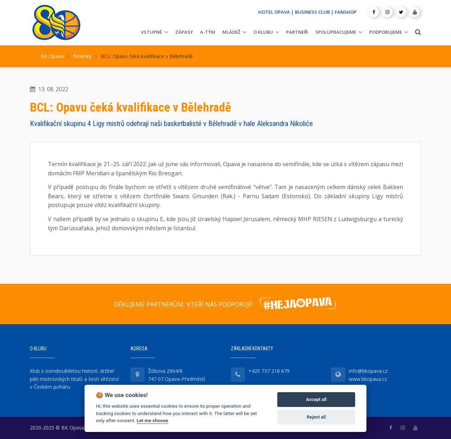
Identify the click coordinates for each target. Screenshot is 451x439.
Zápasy (184, 32)
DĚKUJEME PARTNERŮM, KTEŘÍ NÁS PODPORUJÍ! (183, 304)
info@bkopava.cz (368, 371)
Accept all (316, 399)
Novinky (82, 56)
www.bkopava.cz (368, 379)
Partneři (297, 32)
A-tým (207, 32)
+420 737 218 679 (269, 371)
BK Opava (52, 56)
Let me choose (152, 420)
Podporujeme (385, 32)
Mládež (231, 32)
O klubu (263, 32)
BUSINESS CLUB (312, 12)
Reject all (316, 417)
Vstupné (151, 32)
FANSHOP (346, 12)
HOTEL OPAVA (274, 12)
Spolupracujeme (335, 32)
